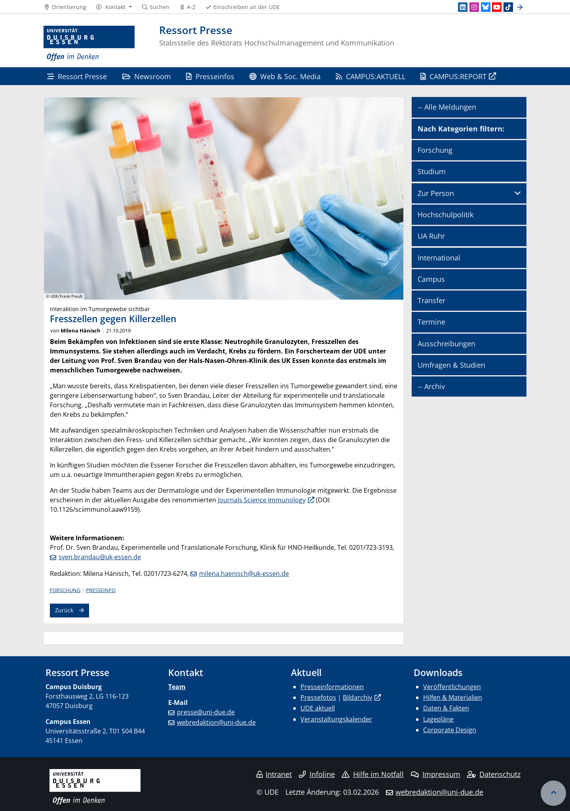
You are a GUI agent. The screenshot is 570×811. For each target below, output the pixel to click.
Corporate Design (449, 730)
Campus (431, 279)
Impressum (435, 774)
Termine (431, 322)
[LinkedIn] (462, 7)
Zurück (64, 610)
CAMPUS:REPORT (453, 76)
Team (177, 686)
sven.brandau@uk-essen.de (100, 557)
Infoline (317, 774)
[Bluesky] (485, 7)
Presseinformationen (332, 686)
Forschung (64, 590)
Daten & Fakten (446, 708)
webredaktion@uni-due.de (216, 722)
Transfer (431, 300)
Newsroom (146, 76)
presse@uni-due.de (206, 712)
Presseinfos (210, 76)
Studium (432, 171)
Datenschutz (494, 774)
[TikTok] (508, 7)
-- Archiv (431, 386)
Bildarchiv (357, 697)
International (439, 257)
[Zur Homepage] (89, 43)
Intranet (274, 774)
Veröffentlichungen (452, 686)
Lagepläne (438, 719)
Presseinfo (101, 590)
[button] (114, 7)
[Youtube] (497, 7)
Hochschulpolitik (445, 214)
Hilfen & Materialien (452, 697)
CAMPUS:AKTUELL (370, 76)
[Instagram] (474, 7)
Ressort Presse (77, 76)
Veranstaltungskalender (336, 719)
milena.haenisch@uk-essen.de (244, 573)
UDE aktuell (317, 708)
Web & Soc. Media (285, 76)
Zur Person (436, 193)
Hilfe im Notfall (373, 774)
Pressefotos (318, 697)
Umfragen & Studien (451, 365)
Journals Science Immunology (262, 500)
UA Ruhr (431, 236)
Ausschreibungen (446, 343)
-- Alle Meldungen (447, 107)
